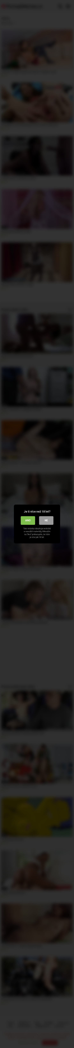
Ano (28, 520)
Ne (46, 520)
